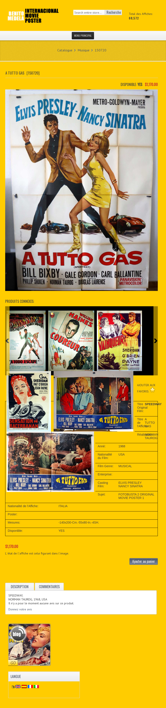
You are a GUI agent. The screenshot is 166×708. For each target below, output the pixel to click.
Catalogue (64, 50)
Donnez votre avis (20, 609)
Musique (83, 50)
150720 (100, 50)
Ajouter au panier (143, 561)
